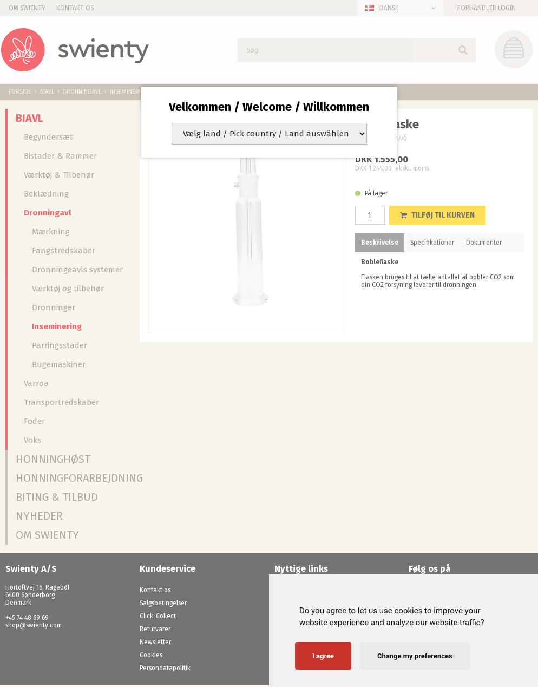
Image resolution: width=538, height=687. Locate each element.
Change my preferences (414, 656)
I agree (323, 656)
